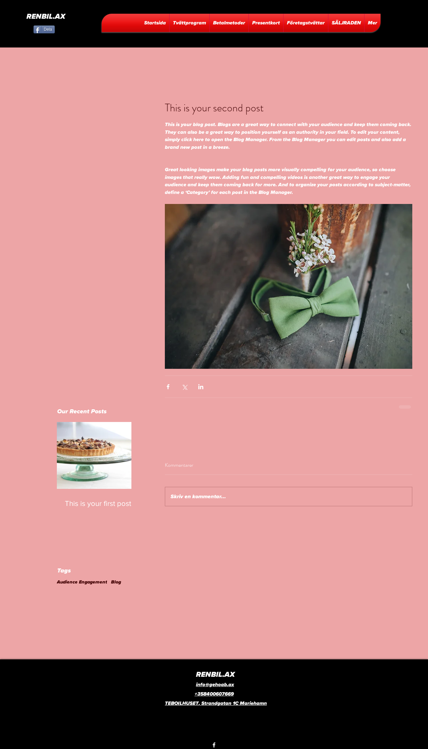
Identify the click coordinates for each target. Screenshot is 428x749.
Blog (116, 582)
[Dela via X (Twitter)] (184, 387)
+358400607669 (214, 694)
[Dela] (44, 29)
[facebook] (214, 745)
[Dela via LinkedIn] (201, 387)
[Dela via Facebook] (168, 387)
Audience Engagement (82, 582)
